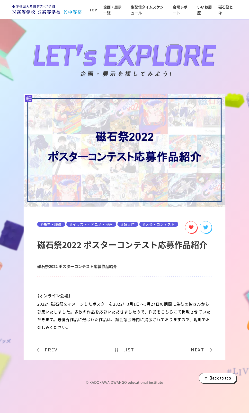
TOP (93, 9)
